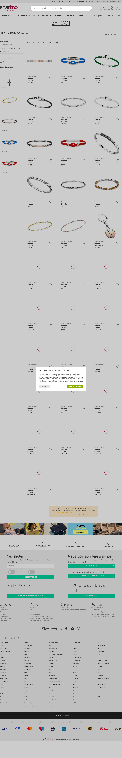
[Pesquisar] (89, 8)
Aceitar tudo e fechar (75, 386)
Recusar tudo (45, 386)
